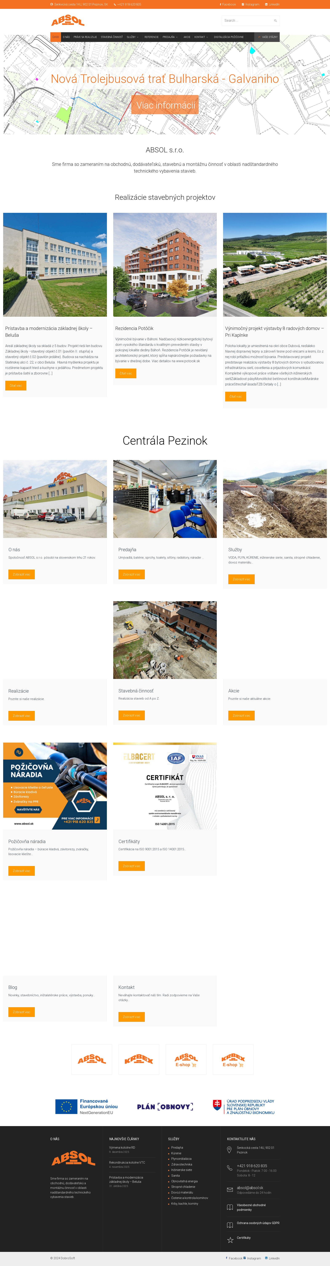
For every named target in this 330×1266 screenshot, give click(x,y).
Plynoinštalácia (181, 1158)
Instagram (250, 4)
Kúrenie (176, 1153)
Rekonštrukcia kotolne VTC (127, 1162)
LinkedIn (272, 4)
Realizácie (18, 691)
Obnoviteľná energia (184, 1181)
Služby (235, 549)
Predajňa (127, 549)
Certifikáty (129, 841)
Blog (12, 987)
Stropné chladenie (183, 1186)
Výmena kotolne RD (122, 1147)
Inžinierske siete (181, 1170)
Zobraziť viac (21, 574)
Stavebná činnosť (136, 690)
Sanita (175, 1175)
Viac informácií (165, 105)
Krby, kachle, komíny (184, 1203)
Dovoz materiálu (182, 1192)
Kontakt (126, 987)
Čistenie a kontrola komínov (189, 1198)
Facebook (228, 4)
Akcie (233, 690)
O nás (14, 549)
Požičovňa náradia (27, 841)
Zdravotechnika (181, 1164)
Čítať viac (16, 385)
